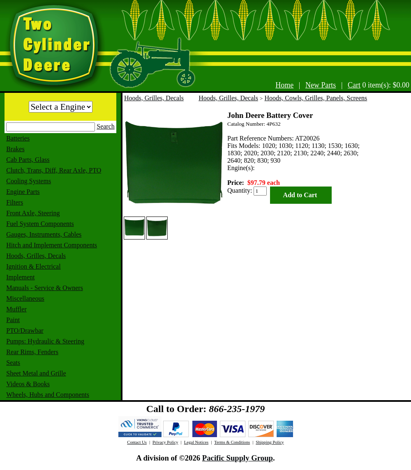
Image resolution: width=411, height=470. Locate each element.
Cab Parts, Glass (27, 159)
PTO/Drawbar (24, 330)
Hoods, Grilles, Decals (36, 255)
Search (106, 126)
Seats (13, 362)
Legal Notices (196, 442)
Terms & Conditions (232, 442)
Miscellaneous (25, 298)
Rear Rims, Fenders (32, 351)
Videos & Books (28, 383)
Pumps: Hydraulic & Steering (45, 341)
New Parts (320, 85)
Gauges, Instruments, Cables (43, 234)
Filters (14, 202)
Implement (20, 277)
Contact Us (137, 442)
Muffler (16, 309)
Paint (13, 319)
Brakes (15, 148)
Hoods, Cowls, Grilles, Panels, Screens (316, 97)
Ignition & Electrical (33, 266)
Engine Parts (22, 191)
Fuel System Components (40, 223)
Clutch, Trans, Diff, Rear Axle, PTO (53, 170)
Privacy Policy (165, 442)
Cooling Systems (28, 180)
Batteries (18, 138)
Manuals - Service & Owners (44, 287)
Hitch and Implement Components (51, 245)
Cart (354, 85)
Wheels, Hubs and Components (47, 394)
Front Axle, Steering (33, 213)
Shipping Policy (270, 442)
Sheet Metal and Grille (36, 373)
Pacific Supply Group (237, 458)
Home (284, 85)
